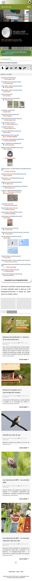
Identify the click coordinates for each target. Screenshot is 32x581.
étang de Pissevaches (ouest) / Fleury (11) (11, 118)
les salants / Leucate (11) (7, 126)
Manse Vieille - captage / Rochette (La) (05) (11, 86)
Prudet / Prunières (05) (6, 94)
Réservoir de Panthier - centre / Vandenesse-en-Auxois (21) (15, 260)
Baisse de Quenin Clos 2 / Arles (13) (10, 135)
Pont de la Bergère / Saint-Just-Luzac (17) (11, 236)
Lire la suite (24, 359)
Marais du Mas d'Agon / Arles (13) (9, 208)
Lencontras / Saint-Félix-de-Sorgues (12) (11, 131)
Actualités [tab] (3, 312)
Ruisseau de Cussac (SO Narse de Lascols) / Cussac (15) (15, 232)
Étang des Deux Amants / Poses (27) (10, 269)
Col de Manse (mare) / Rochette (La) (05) (11, 81)
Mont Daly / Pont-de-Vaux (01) (8, 77)
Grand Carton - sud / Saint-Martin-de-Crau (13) (12, 178)
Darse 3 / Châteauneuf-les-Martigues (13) (11, 143)
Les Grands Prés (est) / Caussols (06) (10, 98)
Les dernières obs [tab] (5, 59)
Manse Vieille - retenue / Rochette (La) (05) (11, 90)
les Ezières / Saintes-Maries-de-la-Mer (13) (11, 190)
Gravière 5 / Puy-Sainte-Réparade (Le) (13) (11, 182)
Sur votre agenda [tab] (12, 312)
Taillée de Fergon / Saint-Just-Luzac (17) (11, 256)
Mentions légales (12, 571)
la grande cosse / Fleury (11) (8, 122)
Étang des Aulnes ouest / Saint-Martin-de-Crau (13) (13, 174)
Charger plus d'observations (16, 280)
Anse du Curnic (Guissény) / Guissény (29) (11, 274)
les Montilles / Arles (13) (7, 203)
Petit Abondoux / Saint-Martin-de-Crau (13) (11, 216)
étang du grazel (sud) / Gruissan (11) (10, 114)
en (29, 6)
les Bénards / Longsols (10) (8, 110)
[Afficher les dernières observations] (8, 62)
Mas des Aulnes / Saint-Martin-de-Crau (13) (11, 212)
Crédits (21, 571)
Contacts (17, 571)
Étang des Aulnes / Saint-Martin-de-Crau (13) (12, 147)
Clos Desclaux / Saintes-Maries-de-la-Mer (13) (12, 139)
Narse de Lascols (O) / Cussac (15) (9, 228)
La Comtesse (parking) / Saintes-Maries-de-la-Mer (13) (14, 186)
